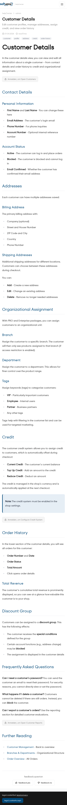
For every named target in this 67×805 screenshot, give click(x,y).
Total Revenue (12, 583)
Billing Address (13, 207)
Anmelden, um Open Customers (20, 79)
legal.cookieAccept (12, 800)
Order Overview (15, 758)
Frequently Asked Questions (28, 667)
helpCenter (7, 13)
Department (11, 360)
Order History (15, 533)
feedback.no (45, 782)
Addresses (12, 186)
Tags (5, 381)
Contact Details (17, 92)
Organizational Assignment (27, 309)
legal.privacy (22, 795)
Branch (7, 335)
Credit (8, 437)
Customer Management (20, 747)
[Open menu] (62, 4)
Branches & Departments (21, 753)
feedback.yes (22, 782)
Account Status (13, 146)
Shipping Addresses (17, 255)
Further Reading (17, 736)
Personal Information (18, 103)
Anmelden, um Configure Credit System (23, 519)
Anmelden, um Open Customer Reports (23, 722)
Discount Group (17, 611)
